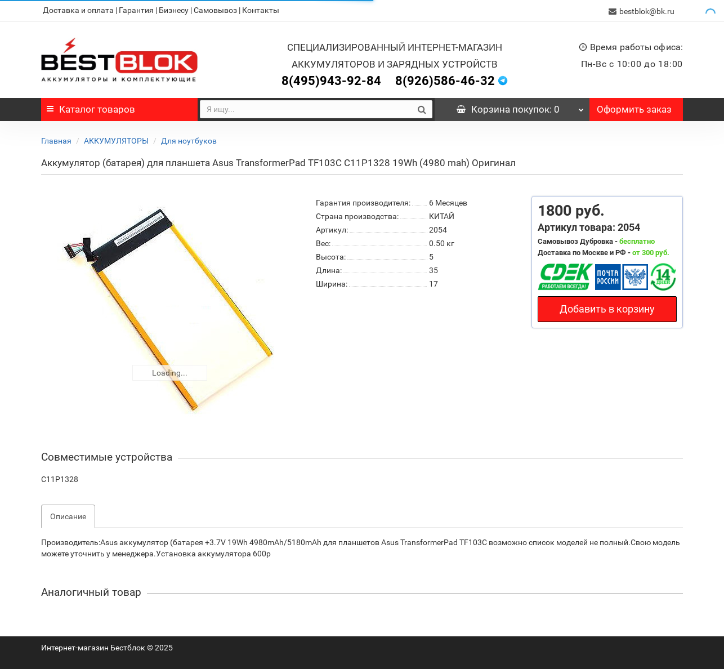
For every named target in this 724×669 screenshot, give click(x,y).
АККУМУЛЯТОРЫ (116, 139)
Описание (68, 515)
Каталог (91, 108)
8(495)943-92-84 (331, 80)
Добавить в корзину (607, 308)
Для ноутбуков (189, 139)
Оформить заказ (634, 108)
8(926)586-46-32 (445, 80)
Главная (56, 139)
